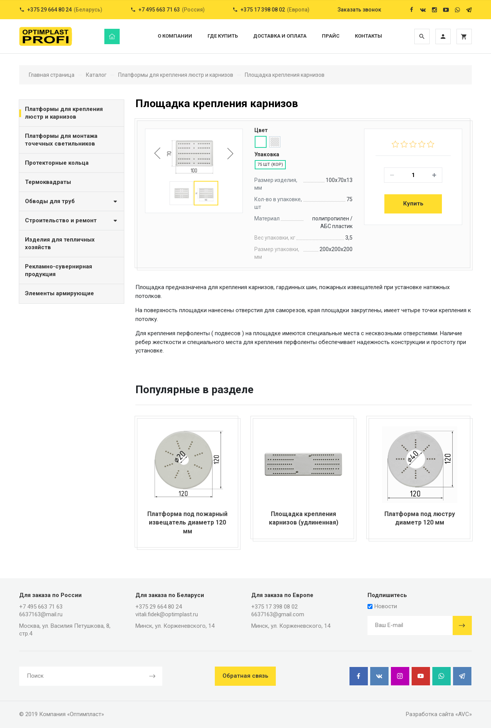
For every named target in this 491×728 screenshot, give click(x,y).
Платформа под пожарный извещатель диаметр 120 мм (187, 522)
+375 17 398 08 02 (274, 606)
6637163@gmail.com (277, 614)
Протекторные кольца (57, 162)
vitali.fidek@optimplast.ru (166, 614)
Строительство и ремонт (71, 220)
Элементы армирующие (59, 293)
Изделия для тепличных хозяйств (60, 243)
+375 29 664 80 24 (158, 606)
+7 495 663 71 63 (41, 606)
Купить (413, 203)
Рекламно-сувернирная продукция (58, 270)
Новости (382, 606)
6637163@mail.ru (41, 614)
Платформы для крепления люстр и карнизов (64, 113)
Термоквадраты (48, 182)
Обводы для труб (71, 201)
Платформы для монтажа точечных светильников (61, 139)
